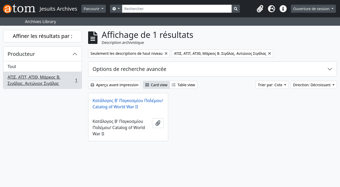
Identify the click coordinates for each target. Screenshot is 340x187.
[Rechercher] (177, 9)
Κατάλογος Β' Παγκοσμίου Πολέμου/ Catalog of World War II (128, 104)
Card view (156, 84)
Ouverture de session (312, 8)
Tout (12, 66)
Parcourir (92, 8)
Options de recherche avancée (129, 68)
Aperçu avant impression (114, 84)
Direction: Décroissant (312, 84)
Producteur (21, 53)
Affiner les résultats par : (42, 35)
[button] (260, 9)
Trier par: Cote (270, 84)
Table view (183, 84)
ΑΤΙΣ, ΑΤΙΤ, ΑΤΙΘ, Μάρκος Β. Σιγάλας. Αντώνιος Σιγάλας (42, 80)
